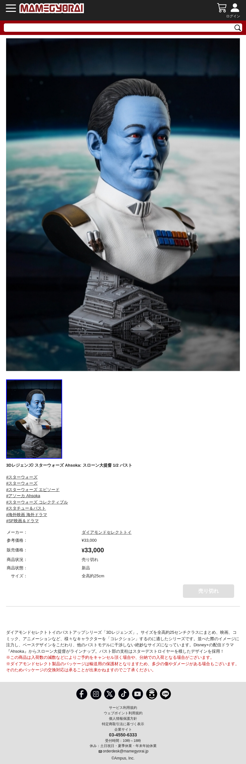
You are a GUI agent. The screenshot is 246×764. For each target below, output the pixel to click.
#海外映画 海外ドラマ (26, 514)
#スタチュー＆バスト (26, 508)
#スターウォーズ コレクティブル (37, 502)
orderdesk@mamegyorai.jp (126, 751)
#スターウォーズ (21, 477)
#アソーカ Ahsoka (23, 495)
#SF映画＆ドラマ (22, 520)
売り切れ (208, 591)
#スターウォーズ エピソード (33, 489)
